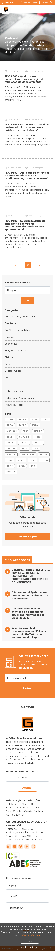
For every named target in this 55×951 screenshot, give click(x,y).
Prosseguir (30, 941)
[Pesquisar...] (27, 290)
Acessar (45, 2)
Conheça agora (27, 536)
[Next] (40, 265)
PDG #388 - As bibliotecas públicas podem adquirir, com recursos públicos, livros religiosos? (27, 127)
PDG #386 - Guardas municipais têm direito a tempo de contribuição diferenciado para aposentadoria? (25, 225)
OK (27, 300)
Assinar (27, 688)
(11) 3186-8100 (8, 2)
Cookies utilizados (29, 947)
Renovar (26, 2)
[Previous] (15, 265)
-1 (21, 264)
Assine (35, 2)
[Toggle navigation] (49, 9)
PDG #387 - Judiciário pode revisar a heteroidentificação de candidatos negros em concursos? (27, 175)
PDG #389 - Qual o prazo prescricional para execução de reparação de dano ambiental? (24, 79)
